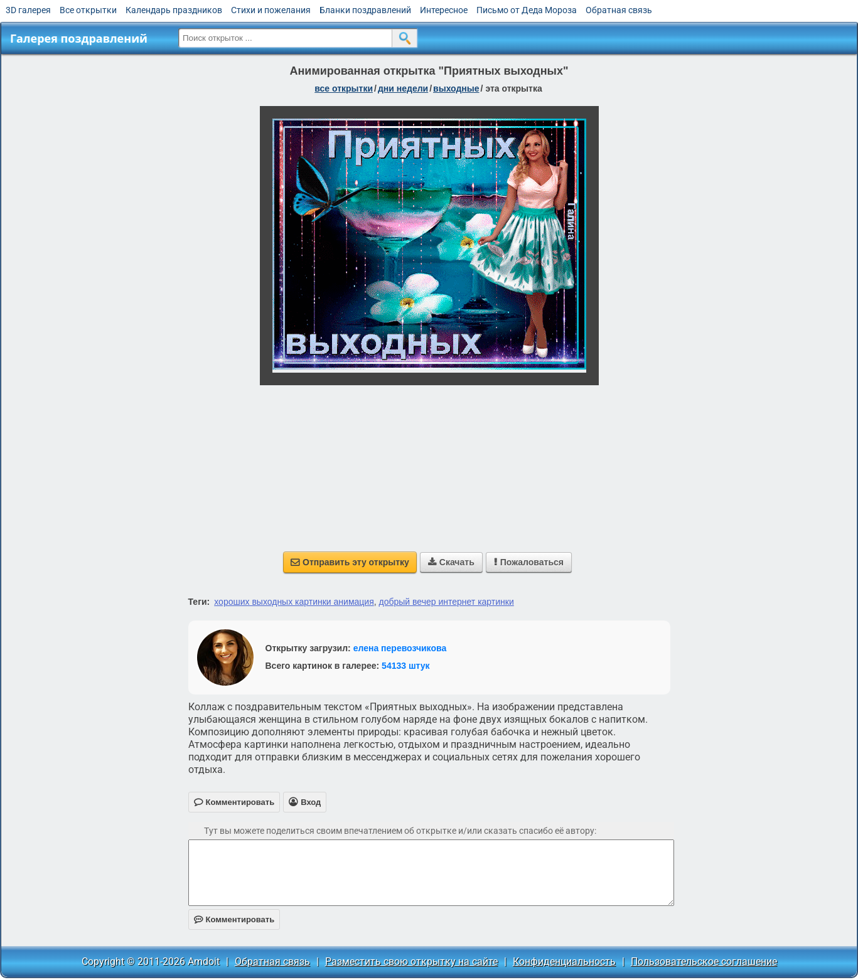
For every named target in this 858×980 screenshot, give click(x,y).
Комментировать (234, 919)
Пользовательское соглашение (704, 961)
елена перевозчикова (400, 648)
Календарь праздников (174, 10)
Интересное (444, 10)
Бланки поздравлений (365, 10)
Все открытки (88, 10)
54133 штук (406, 666)
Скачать (451, 562)
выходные (456, 88)
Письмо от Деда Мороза (526, 10)
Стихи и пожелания (271, 10)
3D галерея (28, 10)
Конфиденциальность (564, 961)
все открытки (343, 88)
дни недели (403, 88)
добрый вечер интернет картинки (446, 602)
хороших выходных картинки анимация (293, 602)
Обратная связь (619, 10)
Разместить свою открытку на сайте (411, 961)
